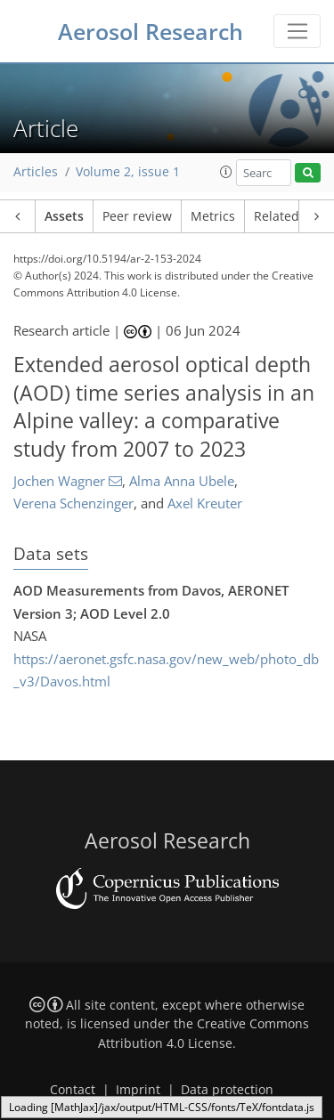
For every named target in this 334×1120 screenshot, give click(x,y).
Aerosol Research (150, 31)
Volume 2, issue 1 (128, 172)
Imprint (138, 1090)
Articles (35, 172)
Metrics (213, 216)
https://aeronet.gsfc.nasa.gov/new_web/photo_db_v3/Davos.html (166, 670)
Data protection (227, 1090)
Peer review (137, 216)
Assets (64, 216)
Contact (72, 1090)
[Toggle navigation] (297, 31)
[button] (226, 172)
